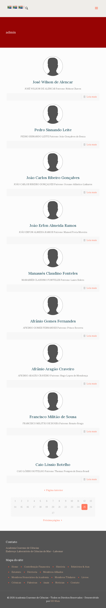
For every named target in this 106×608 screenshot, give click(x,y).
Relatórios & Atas (80, 566)
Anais (46, 582)
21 (59, 507)
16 (28, 507)
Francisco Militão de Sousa (52, 416)
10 (72, 501)
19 (47, 507)
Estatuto (16, 572)
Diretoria (32, 572)
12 (85, 501)
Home (15, 566)
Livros (84, 577)
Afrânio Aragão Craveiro (53, 369)
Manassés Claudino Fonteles (53, 273)
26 (90, 507)
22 (65, 507)
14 (15, 507)
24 (78, 507)
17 (34, 507)
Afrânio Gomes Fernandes (53, 321)
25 (84, 507)
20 (53, 507)
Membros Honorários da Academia (30, 577)
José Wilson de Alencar (53, 82)
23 (72, 507)
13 (91, 501)
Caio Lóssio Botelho (53, 464)
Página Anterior (53, 490)
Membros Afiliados (53, 572)
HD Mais (55, 601)
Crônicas (16, 582)
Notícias (59, 582)
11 (78, 501)
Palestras (32, 582)
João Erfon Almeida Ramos (53, 225)
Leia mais (92, 96)
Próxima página (53, 520)
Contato (75, 582)
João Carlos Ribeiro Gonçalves (53, 177)
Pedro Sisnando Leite (53, 129)
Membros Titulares (65, 577)
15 (22, 507)
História (60, 566)
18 (40, 507)
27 (53, 513)
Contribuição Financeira (37, 566)
